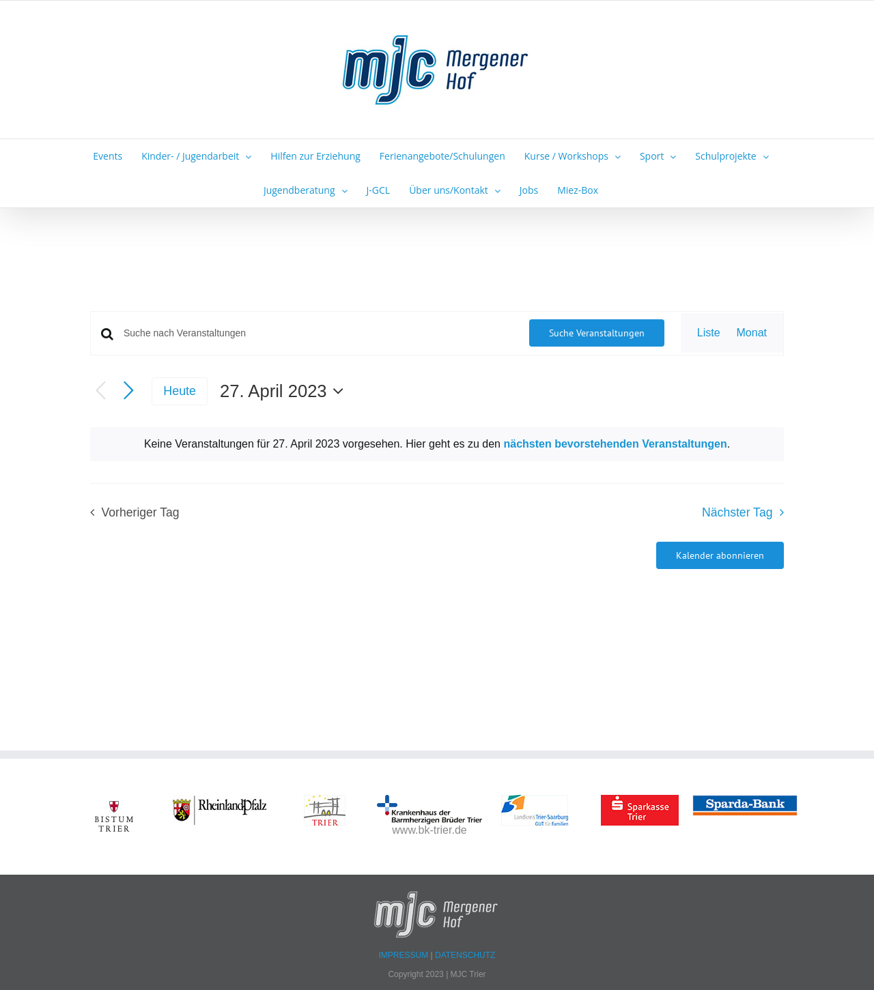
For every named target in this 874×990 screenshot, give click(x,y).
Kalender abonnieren (720, 555)
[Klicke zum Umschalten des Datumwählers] (285, 391)
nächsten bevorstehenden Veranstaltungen (615, 444)
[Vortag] (100, 391)
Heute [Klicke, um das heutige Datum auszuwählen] (179, 391)
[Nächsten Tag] (128, 391)
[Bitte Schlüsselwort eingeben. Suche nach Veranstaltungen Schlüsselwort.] (318, 333)
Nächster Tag (737, 512)
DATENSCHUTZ (465, 955)
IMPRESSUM (405, 955)
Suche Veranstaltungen (597, 333)
